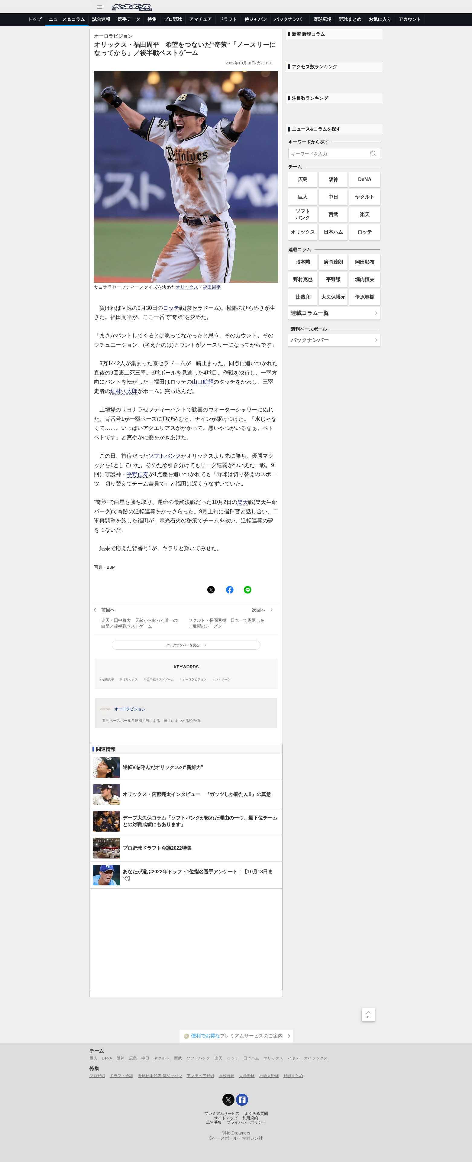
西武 (333, 214)
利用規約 (250, 1118)
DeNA (364, 179)
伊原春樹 (364, 297)
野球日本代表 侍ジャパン (160, 1075)
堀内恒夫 (364, 279)
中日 (333, 197)
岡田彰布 (364, 262)
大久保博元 (333, 297)
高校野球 (226, 1075)
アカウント (410, 19)
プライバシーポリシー (246, 1122)
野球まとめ (350, 19)
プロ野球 (173, 19)
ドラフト (228, 19)
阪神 (333, 179)
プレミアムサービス (222, 1114)
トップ (34, 19)
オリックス (187, 287)
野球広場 (322, 19)
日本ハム (333, 232)
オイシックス (316, 1058)
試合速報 (101, 19)
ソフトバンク (164, 456)
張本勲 (303, 262)
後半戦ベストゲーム (160, 679)
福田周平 (212, 287)
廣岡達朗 (333, 262)
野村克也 (302, 279)
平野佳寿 (137, 474)
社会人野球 (269, 1075)
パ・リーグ (222, 679)
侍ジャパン (255, 19)
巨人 (303, 197)
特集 (152, 19)
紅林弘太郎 (123, 391)
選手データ (129, 19)
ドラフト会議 (121, 1075)
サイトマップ (226, 1118)
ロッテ (171, 308)
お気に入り (380, 19)
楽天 (242, 502)
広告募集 (214, 1122)
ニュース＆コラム (67, 19)
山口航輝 (203, 382)
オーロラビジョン (194, 679)
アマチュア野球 (200, 1075)
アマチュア (200, 19)
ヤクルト (364, 197)
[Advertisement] (186, 940)
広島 (303, 179)
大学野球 (247, 1075)
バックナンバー (290, 19)
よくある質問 (256, 1114)
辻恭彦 (303, 297)
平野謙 (333, 279)
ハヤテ (293, 1058)
